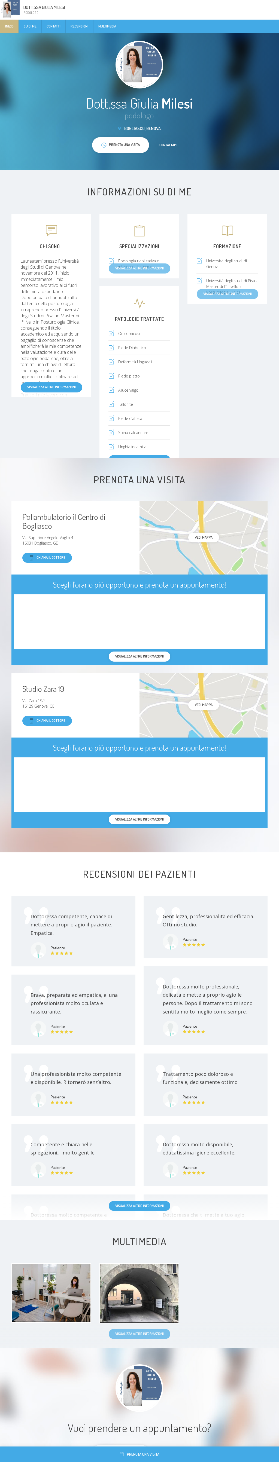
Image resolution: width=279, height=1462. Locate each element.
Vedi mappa (204, 537)
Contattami (168, 145)
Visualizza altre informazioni (51, 387)
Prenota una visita (139, 1454)
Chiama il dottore (47, 557)
